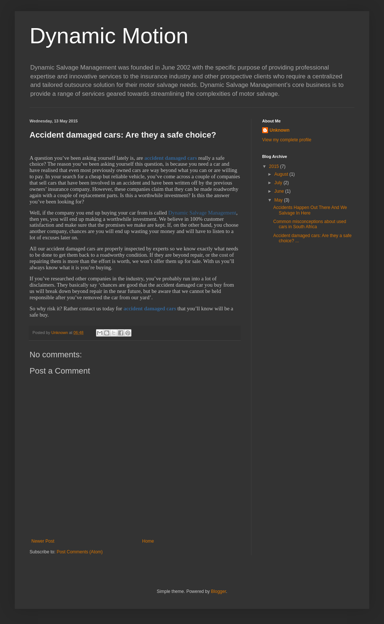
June (279, 191)
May (279, 200)
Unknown (279, 130)
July (279, 182)
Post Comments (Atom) (79, 551)
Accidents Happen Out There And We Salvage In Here (310, 210)
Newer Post (42, 541)
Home (148, 541)
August (281, 174)
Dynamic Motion (109, 35)
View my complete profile (286, 139)
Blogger (218, 591)
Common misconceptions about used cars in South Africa (309, 224)
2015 (274, 166)
